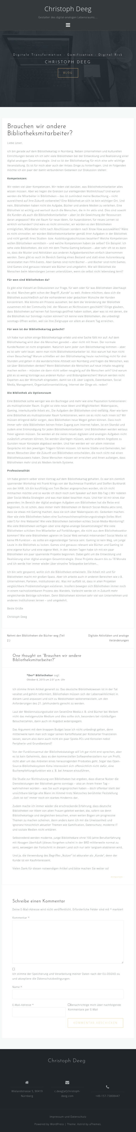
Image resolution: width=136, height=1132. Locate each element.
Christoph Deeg (67, 8)
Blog (68, 72)
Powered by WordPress (49, 1124)
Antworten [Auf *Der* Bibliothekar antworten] (117, 876)
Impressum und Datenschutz (68, 1116)
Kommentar (21, 917)
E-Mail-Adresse (23, 1005)
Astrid (81, 1124)
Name (17, 987)
